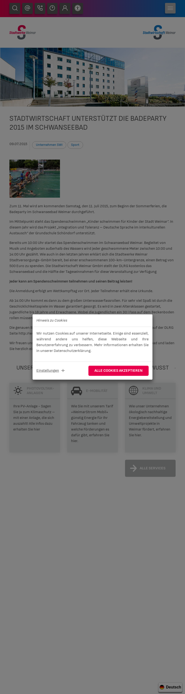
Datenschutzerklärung (72, 351)
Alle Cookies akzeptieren (118, 370)
